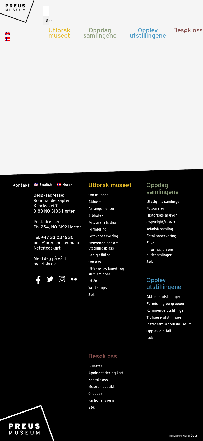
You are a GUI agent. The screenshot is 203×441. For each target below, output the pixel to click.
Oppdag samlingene (100, 32)
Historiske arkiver (161, 215)
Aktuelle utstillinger (163, 297)
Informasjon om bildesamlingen (159, 252)
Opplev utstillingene (148, 32)
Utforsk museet (59, 32)
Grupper (95, 393)
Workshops (97, 288)
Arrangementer (101, 209)
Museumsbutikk (101, 387)
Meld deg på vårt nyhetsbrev (50, 261)
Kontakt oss (98, 380)
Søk (47, 20)
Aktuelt (94, 202)
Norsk (64, 185)
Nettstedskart (47, 248)
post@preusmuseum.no (56, 242)
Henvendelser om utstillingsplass (103, 245)
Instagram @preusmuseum (169, 324)
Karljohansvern (101, 400)
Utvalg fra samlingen (164, 201)
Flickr (151, 243)
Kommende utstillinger (165, 310)
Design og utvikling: (183, 435)
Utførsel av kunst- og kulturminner (106, 271)
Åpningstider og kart (105, 373)
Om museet (98, 195)
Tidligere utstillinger (164, 317)
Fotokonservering (103, 236)
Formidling (97, 229)
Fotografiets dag (102, 222)
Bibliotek (95, 215)
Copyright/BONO (160, 222)
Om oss (94, 262)
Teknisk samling (159, 229)
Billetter (95, 366)
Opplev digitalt (158, 331)
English (43, 185)
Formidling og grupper (165, 303)
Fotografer (155, 208)
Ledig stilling (99, 255)
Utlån (92, 281)
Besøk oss (188, 30)
